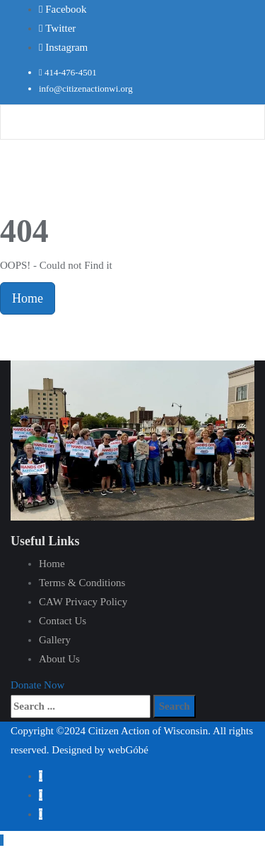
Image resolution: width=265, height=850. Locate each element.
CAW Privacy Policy (83, 601)
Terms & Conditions (82, 582)
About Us (59, 658)
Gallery (55, 639)
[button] (37, 685)
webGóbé (127, 749)
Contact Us (62, 620)
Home (27, 298)
